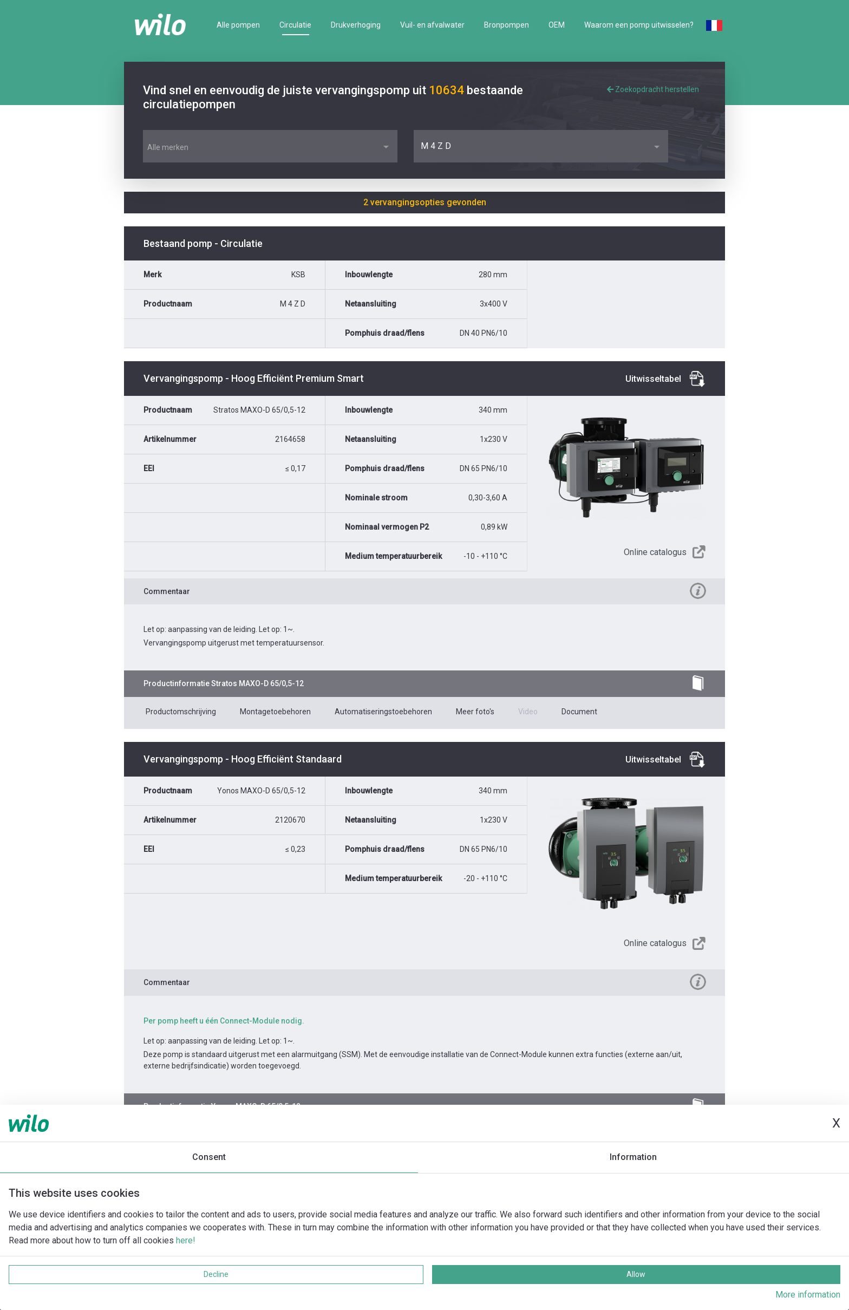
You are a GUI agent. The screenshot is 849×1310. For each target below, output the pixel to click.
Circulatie (295, 25)
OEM (556, 25)
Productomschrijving (181, 711)
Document (579, 711)
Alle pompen (238, 25)
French (714, 25)
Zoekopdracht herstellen (653, 89)
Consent (209, 1157)
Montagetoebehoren (275, 711)
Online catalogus (655, 552)
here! (185, 1240)
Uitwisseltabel (653, 379)
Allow (635, 1274)
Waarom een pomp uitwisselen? (639, 25)
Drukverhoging (356, 25)
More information (807, 1294)
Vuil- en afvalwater (432, 25)
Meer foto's (475, 711)
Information (633, 1157)
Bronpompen (506, 25)
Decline (216, 1274)
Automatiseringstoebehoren (383, 711)
